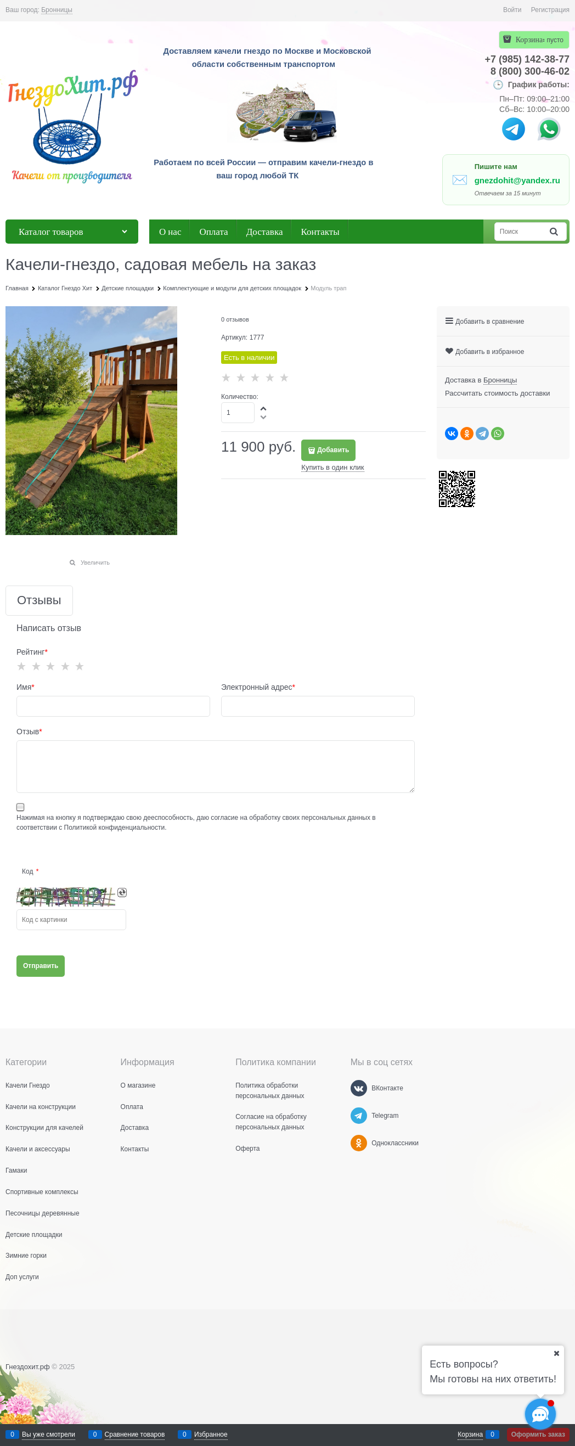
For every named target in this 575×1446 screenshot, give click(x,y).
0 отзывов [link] (235, 319)
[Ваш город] (556, 1353)
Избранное (211, 1434)
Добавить (333, 450)
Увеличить (95, 562)
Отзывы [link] (39, 600)
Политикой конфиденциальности (114, 827)
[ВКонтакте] (359, 1088)
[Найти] (555, 232)
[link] (56, 10)
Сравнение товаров (135, 1434)
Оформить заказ (538, 1434)
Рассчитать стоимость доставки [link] (497, 393)
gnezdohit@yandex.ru (517, 180)
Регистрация (550, 10)
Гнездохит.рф (27, 1367)
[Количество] (238, 412)
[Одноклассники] (359, 1143)
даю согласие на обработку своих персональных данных (283, 818)
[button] (263, 408)
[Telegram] (359, 1115)
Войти (512, 10)
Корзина (470, 1434)
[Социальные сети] (540, 1414)
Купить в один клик (332, 467)
